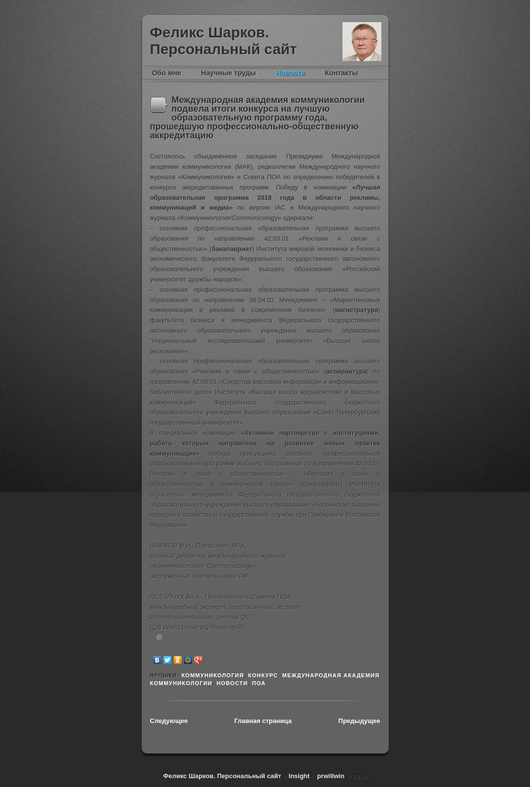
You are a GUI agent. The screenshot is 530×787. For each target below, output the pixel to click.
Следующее (169, 720)
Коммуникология (213, 675)
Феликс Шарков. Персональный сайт (223, 40)
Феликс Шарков (362, 41)
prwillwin (329, 776)
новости (232, 683)
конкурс (263, 675)
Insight (300, 776)
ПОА (259, 683)
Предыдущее (359, 720)
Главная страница (262, 720)
